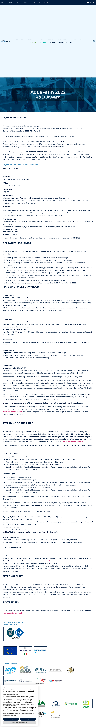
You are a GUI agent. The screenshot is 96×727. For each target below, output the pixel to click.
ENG (72, 43)
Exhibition (20, 39)
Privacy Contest (49, 561)
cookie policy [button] (15, 694)
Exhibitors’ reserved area (58, 42)
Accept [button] (28, 719)
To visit (30, 39)
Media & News (62, 39)
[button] (94, 41)
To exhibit (40, 39)
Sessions (51, 39)
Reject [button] (11, 719)
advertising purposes (12, 702)
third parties (31, 696)
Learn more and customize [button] (19, 722)
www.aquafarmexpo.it (13, 412)
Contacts (74, 39)
